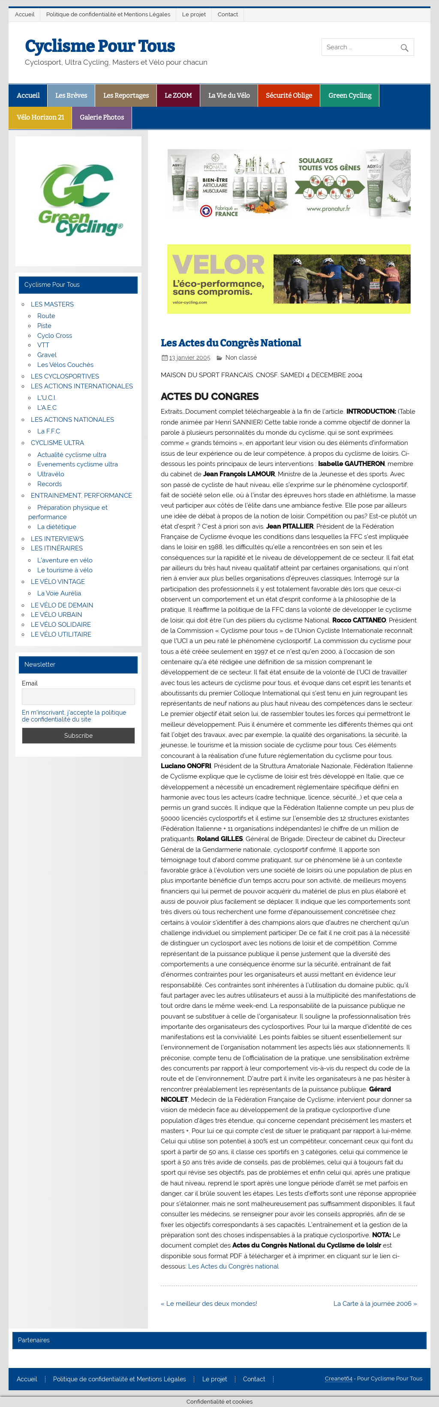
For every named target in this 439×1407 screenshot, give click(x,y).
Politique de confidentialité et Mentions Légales (108, 14)
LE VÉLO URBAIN (56, 615)
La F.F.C (48, 431)
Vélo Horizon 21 (40, 117)
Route (46, 316)
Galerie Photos (102, 117)
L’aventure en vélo (65, 560)
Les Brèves (71, 95)
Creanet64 (338, 1378)
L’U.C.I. (47, 398)
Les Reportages (126, 95)
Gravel (47, 355)
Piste (44, 326)
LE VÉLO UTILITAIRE (61, 634)
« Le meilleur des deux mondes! (209, 1304)
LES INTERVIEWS (57, 539)
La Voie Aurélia (59, 593)
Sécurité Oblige (289, 95)
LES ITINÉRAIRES (57, 548)
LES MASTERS (52, 304)
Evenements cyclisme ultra (77, 464)
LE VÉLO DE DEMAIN (62, 605)
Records (49, 484)
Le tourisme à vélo (65, 570)
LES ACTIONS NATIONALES (72, 420)
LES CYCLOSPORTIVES (65, 376)
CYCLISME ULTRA (57, 443)
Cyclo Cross (54, 336)
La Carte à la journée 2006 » (375, 1304)
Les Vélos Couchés (65, 365)
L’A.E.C (47, 408)
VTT (43, 345)
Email (30, 683)
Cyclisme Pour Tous (100, 46)
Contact (228, 14)
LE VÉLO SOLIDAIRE (61, 624)
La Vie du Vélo (229, 95)
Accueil (25, 14)
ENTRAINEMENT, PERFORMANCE (81, 495)
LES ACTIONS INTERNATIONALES (82, 386)
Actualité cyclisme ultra (71, 455)
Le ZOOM (178, 95)
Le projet (194, 14)
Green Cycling (349, 95)
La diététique (56, 527)
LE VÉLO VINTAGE (58, 582)
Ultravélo (50, 474)
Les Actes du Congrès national (233, 1266)
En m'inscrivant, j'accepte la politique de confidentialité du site (74, 716)
